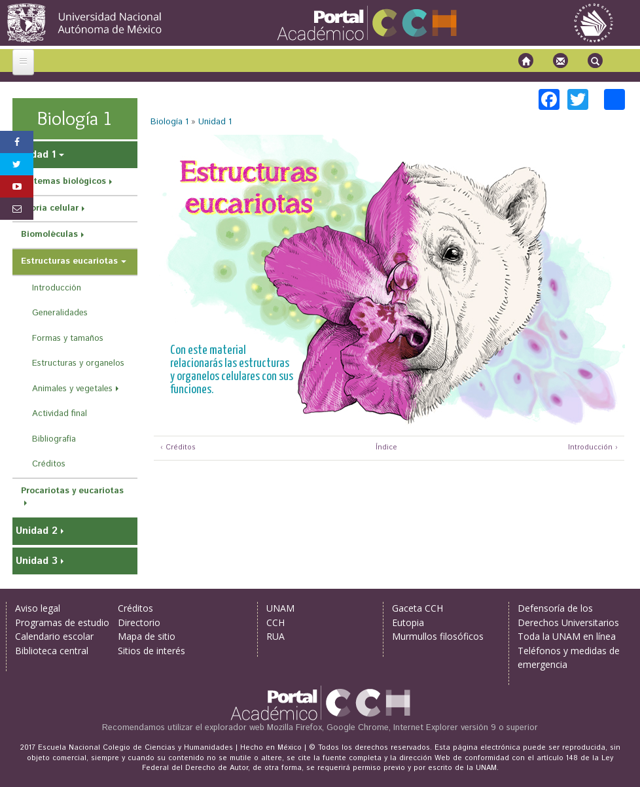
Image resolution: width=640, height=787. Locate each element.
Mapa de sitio (146, 636)
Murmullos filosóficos (438, 636)
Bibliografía (54, 439)
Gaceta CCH (417, 608)
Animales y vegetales (72, 389)
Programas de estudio (62, 622)
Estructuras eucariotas (69, 261)
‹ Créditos (178, 448)
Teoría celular (50, 208)
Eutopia (408, 622)
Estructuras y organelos (78, 363)
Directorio (139, 622)
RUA (275, 636)
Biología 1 (169, 122)
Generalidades (60, 313)
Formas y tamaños (67, 338)
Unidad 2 (37, 531)
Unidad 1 (215, 122)
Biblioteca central (51, 650)
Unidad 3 (37, 561)
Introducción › (593, 448)
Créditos (48, 464)
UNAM (280, 608)
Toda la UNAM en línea (567, 636)
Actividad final (59, 414)
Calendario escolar (54, 636)
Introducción (56, 288)
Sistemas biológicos (63, 181)
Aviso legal (37, 608)
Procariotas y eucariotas (72, 491)
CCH (275, 622)
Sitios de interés (151, 650)
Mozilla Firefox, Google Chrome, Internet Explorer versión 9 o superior (402, 728)
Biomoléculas (49, 234)
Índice (385, 448)
